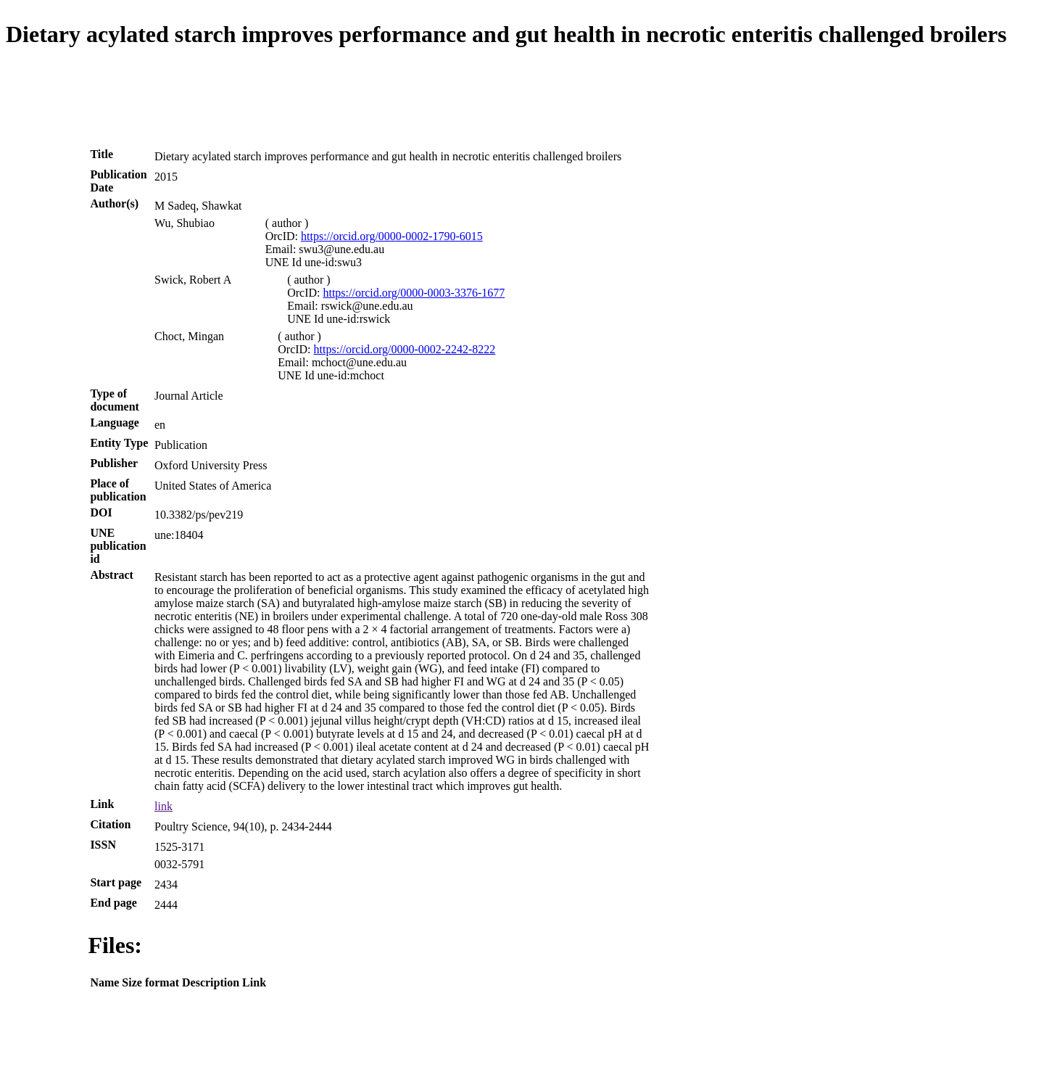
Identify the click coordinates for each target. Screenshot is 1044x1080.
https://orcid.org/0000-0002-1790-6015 (392, 236)
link (163, 806)
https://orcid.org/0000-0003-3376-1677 (414, 293)
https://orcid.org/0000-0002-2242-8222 (405, 349)
